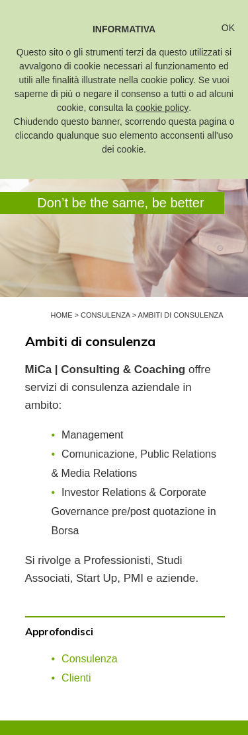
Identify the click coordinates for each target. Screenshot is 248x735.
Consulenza (105, 315)
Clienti (76, 677)
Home (61, 315)
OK (228, 27)
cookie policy (162, 107)
